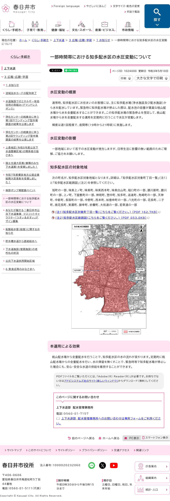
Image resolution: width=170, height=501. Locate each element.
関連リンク (142, 450)
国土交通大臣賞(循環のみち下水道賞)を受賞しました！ (22, 165)
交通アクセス (122, 450)
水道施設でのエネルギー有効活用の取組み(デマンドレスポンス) (22, 105)
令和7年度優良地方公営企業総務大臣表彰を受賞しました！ (22, 178)
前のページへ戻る (83, 438)
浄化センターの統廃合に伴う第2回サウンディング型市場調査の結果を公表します (22, 136)
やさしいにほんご (96, 6)
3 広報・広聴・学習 (80, 40)
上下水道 (59, 40)
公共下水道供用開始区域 (20, 261)
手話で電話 (133, 12)
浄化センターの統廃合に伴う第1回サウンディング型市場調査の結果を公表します (22, 120)
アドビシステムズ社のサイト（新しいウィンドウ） (91, 381)
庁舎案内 (151, 466)
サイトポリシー (66, 450)
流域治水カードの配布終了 (21, 93)
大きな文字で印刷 (150, 78)
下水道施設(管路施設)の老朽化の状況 (22, 251)
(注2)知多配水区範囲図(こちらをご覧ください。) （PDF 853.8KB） (102, 217)
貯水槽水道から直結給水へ (21, 241)
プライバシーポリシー (94, 450)
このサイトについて (40, 450)
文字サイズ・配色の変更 (126, 6)
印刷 (123, 78)
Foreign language (67, 6)
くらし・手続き (40, 40)
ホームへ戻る (111, 438)
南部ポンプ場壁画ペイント (21, 190)
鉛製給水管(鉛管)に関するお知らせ (23, 231)
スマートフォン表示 (156, 437)
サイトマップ (14, 450)
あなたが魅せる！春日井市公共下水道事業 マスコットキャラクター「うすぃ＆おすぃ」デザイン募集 (23, 216)
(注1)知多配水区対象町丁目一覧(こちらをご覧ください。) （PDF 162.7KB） (107, 212)
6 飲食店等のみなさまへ (20, 269)
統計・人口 (152, 489)
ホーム (23, 40)
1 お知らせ (103, 40)
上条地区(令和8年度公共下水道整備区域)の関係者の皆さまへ (22, 151)
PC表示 (134, 438)
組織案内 (151, 478)
